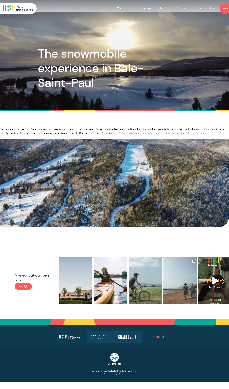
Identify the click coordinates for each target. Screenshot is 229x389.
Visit (23, 286)
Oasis (122, 373)
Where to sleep (124, 8)
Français (160, 337)
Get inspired (182, 8)
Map (212, 8)
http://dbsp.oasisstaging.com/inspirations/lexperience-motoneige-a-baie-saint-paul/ (160, 133)
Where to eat (146, 8)
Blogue (199, 8)
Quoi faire (164, 8)
